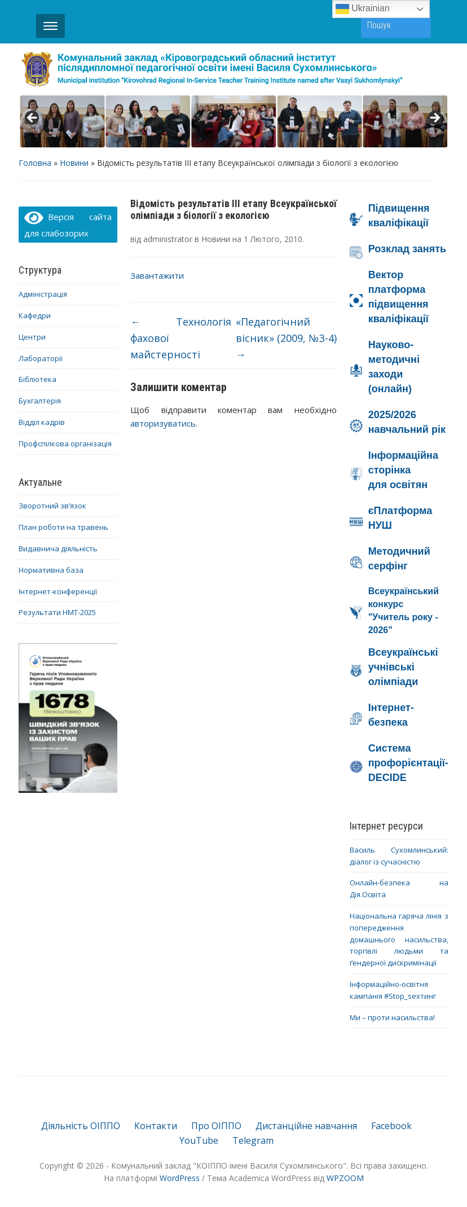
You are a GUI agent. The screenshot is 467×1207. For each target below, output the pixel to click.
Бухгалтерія (40, 401)
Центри (32, 337)
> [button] (434, 118)
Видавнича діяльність (58, 548)
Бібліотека (37, 379)
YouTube (198, 1140)
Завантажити (157, 275)
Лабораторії (41, 358)
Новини (74, 162)
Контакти (155, 1126)
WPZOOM (345, 1178)
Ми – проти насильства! (392, 1017)
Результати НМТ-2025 (57, 612)
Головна (35, 162)
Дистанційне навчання (306, 1126)
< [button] (32, 118)
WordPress (180, 1178)
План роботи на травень (63, 527)
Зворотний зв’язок (52, 506)
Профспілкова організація (65, 443)
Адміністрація (43, 294)
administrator (167, 239)
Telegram (253, 1140)
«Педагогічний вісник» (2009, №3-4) (286, 338)
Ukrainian (363, 9)
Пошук (416, 24)
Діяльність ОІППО (80, 1126)
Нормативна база (51, 570)
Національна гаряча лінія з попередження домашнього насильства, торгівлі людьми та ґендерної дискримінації (399, 939)
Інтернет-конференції (58, 591)
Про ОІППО (216, 1126)
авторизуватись (163, 423)
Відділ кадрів (42, 422)
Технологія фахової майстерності (180, 338)
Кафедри (35, 315)
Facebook (391, 1126)
